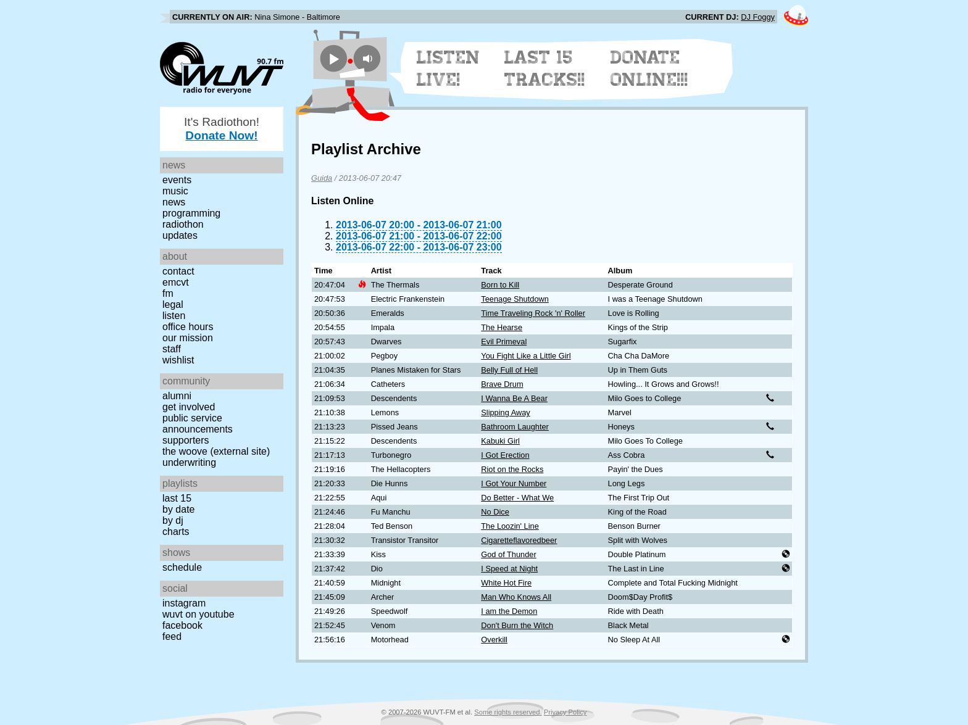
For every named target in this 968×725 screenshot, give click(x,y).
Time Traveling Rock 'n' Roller (533, 313)
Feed (172, 636)
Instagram (184, 603)
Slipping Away (505, 412)
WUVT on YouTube (198, 614)
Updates (180, 235)
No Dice (495, 511)
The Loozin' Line (510, 526)
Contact (178, 271)
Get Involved (188, 407)
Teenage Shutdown (515, 299)
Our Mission (187, 338)
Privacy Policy (565, 712)
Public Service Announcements (197, 423)
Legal (172, 304)
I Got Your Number (513, 483)
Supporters (185, 440)
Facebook (182, 625)
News (173, 202)
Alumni (176, 396)
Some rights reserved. (507, 712)
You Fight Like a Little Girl (525, 355)
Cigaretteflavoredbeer (519, 540)
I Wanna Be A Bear (514, 398)
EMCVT (175, 282)
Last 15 (176, 498)
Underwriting (189, 462)
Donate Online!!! (649, 68)
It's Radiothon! (221, 128)
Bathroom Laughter (515, 426)
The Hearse (501, 327)
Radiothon (183, 224)
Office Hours (187, 326)
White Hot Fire (506, 582)
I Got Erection (505, 455)
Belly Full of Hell (509, 370)
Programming (191, 213)
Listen (173, 315)
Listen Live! (448, 68)
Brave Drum (502, 384)
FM (167, 293)
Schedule (182, 567)
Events (176, 180)
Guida (321, 178)
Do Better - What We (517, 497)
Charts (176, 531)
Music (175, 191)
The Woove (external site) (216, 451)
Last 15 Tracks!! (544, 68)
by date (178, 509)
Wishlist (178, 360)
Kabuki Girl (500, 440)
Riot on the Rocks (512, 469)
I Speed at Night (509, 568)
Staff (171, 349)
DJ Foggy (758, 17)
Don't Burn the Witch (517, 625)
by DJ (172, 520)
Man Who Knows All (516, 597)
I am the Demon (509, 611)
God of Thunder (508, 554)
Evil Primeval (504, 341)
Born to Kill (500, 284)
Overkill (494, 639)
